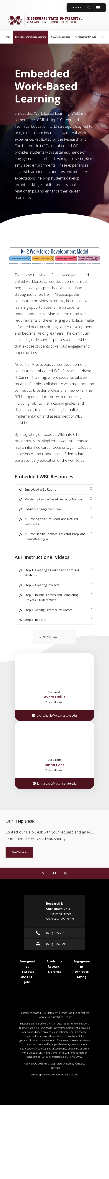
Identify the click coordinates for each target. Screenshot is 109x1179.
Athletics (82, 972)
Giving (82, 977)
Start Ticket (19, 852)
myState (78, 6)
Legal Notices (82, 1012)
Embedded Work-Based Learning (31, 35)
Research (54, 966)
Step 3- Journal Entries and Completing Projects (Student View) (58, 597)
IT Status (27, 972)
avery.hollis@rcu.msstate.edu (54, 715)
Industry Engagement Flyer (58, 508)
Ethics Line (66, 1012)
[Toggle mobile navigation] (98, 7)
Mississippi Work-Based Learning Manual (58, 498)
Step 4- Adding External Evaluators (58, 609)
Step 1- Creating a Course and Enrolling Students (58, 572)
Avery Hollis (54, 696)
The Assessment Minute (84, 37)
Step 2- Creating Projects (58, 584)
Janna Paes (54, 764)
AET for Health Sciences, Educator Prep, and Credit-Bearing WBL (58, 536)
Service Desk (72, 1074)
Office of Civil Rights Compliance (46, 1052)
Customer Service (29, 1012)
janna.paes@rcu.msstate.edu (55, 783)
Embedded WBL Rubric (58, 488)
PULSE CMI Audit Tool (60, 37)
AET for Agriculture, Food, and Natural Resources (58, 521)
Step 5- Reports (58, 619)
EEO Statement (50, 1012)
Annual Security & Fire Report (55, 1017)
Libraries (54, 972)
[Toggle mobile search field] (88, 7)
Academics (54, 961)
